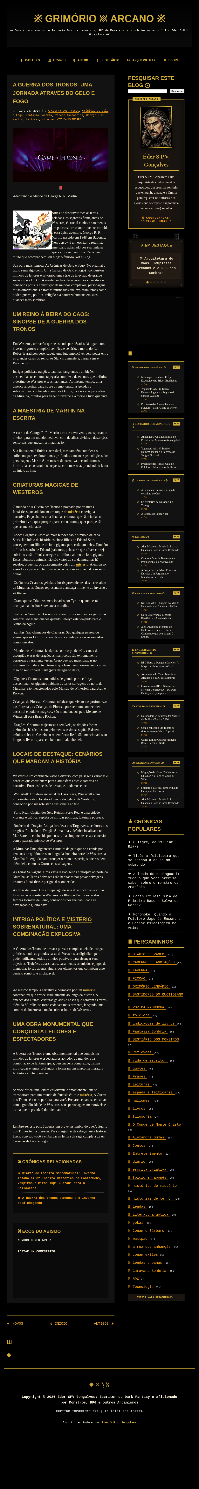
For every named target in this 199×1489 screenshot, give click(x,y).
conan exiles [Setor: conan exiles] (144, 1255)
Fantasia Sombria (39, 115)
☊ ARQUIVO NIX (141, 60)
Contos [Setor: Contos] (137, 1146)
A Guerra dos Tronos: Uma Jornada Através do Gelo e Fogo (54, 93)
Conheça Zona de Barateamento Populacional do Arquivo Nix (158, 560)
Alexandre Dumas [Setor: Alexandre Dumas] (147, 1137)
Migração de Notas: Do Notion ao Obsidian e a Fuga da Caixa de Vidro (159, 776)
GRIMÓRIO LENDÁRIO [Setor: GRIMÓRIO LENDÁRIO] (149, 987)
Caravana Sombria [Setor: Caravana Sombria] (148, 1271)
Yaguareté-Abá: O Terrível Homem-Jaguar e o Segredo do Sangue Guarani (158, 392)
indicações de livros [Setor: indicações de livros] (152, 1024)
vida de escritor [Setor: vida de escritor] (148, 1061)
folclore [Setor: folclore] (140, 1015)
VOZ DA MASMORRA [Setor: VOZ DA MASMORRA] (147, 1007)
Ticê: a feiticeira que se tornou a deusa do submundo (153, 860)
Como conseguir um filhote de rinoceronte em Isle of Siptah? (158, 729)
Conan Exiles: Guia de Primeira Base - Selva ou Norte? (158, 741)
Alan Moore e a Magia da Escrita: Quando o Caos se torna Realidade (160, 548)
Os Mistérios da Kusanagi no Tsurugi (157, 503)
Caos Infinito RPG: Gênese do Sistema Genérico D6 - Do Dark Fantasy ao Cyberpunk (158, 689)
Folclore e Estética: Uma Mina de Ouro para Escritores (159, 789)
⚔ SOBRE (171, 60)
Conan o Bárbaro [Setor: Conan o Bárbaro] (147, 1231)
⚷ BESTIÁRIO (108, 60)
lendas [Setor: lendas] (137, 1207)
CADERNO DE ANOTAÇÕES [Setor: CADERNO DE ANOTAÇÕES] (152, 962)
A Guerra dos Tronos (63, 110)
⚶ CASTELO (29, 60)
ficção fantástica (69, 115)
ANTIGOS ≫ (104, 1324)
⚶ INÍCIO (58, 1324)
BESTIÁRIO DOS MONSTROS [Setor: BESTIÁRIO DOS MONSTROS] (153, 1039)
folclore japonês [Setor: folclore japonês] (148, 1178)
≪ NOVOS (15, 1324)
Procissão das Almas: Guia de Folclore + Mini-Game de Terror (159, 406)
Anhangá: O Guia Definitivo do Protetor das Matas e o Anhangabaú (160, 438)
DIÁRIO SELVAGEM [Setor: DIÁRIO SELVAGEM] (147, 954)
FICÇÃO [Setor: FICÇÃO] (137, 979)
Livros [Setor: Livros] (137, 1109)
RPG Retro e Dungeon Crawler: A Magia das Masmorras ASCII (160, 664)
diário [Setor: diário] (137, 1162)
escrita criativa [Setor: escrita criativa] (148, 1170)
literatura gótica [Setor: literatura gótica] (149, 1215)
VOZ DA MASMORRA (69, 119)
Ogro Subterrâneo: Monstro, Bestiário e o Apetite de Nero (157, 616)
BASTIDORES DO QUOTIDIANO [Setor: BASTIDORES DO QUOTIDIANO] (155, 994)
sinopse (48, 119)
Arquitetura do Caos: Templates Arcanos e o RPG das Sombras (158, 676)
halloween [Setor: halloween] (141, 1101)
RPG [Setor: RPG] (134, 1279)
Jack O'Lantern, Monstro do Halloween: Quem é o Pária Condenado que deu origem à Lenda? (157, 632)
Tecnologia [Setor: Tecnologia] (142, 1287)
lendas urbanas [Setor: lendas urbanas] (146, 1263)
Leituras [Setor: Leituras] (140, 1084)
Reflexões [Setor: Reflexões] (141, 1052)
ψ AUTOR (81, 60)
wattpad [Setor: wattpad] (138, 1239)
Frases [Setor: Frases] (137, 1076)
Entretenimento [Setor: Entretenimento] (146, 1154)
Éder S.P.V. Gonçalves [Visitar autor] (119, 1422)
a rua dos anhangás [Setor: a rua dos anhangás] (150, 1247)
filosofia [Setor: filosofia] (141, 1117)
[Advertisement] (156, 320)
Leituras (32, 119)
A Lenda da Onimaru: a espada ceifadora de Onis (158, 491)
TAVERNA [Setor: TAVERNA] (138, 970)
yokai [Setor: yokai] (136, 1223)
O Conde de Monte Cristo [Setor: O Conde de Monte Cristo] (154, 1125)
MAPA (176, 367)
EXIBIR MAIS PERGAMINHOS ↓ (156, 1297)
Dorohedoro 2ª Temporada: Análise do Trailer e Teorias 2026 (160, 717)
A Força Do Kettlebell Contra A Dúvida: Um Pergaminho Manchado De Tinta (158, 574)
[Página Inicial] (99, 19)
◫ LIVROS (56, 60)
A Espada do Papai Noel (154, 513)
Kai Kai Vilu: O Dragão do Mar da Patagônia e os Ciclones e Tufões (160, 604)
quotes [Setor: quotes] (137, 1068)
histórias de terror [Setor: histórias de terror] (151, 1199)
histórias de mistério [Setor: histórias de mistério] (152, 1186)
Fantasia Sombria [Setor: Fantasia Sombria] (148, 1031)
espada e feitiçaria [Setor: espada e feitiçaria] (151, 1092)
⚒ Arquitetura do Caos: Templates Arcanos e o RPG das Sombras (156, 266)
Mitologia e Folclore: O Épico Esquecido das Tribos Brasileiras (159, 378)
